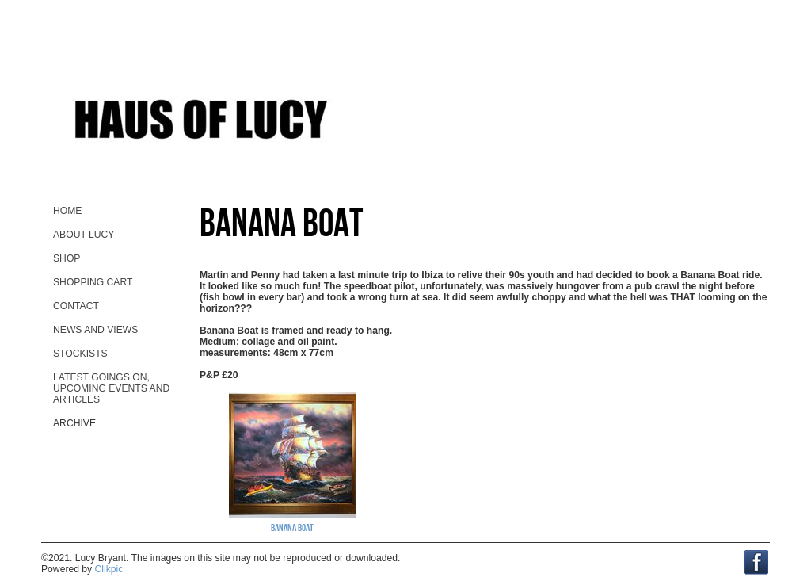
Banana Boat (292, 527)
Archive (74, 423)
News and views (95, 329)
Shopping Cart (92, 282)
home (67, 210)
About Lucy (83, 234)
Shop (66, 258)
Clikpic (109, 569)
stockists (80, 353)
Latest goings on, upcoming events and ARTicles (111, 388)
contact (76, 306)
